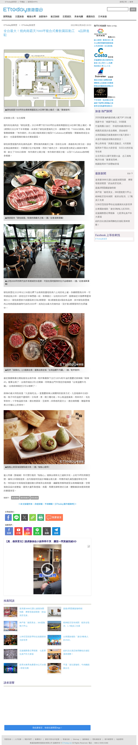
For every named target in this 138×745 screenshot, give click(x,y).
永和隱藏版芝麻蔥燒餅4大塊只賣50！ (113, 135)
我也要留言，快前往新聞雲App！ (47, 728)
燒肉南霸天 (24, 497)
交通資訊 (67, 16)
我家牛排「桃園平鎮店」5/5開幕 (110, 122)
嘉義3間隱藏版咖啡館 (72, 608)
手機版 (22, 2)
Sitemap (76, 739)
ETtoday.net (67, 743)
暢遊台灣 (31, 16)
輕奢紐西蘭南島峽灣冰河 (103, 86)
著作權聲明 (108, 739)
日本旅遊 (102, 16)
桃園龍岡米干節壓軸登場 (107, 164)
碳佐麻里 (34, 497)
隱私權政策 (96, 739)
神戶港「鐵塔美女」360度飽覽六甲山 (113, 192)
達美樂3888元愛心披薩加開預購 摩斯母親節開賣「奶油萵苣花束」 (32, 612)
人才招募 (17, 739)
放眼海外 (43, 16)
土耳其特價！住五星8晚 (103, 46)
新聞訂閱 (123, 2)
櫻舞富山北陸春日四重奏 (103, 83)
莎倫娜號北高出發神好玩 (103, 60)
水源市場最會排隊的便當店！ (109, 139)
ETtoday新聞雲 (11, 2)
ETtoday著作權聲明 (65, 503)
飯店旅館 (55, 16)
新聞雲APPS (33, 2)
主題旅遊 (19, 16)
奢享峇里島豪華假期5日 (103, 106)
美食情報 (15, 497)
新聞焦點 (7, 16)
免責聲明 (119, 739)
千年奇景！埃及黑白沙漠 (103, 100)
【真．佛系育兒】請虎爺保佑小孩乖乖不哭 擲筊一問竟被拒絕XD (40, 541)
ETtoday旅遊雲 (101, 239)
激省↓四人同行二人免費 (103, 63)
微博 (131, 2)
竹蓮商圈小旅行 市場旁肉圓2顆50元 (113, 126)
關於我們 (28, 739)
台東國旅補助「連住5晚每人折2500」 (113, 209)
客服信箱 (66, 739)
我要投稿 (7, 739)
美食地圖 (78, 16)
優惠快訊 (90, 16)
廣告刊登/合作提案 (52, 739)
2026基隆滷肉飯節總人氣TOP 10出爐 (113, 117)
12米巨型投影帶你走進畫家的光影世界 (113, 204)
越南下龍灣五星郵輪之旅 (103, 103)
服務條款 (85, 739)
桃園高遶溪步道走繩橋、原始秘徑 (111, 130)
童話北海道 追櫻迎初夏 (103, 80)
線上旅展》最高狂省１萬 (103, 40)
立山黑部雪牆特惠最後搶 (103, 43)
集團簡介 (38, 739)
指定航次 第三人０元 (102, 66)
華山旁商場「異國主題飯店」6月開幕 (113, 143)
